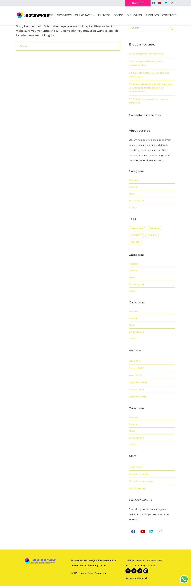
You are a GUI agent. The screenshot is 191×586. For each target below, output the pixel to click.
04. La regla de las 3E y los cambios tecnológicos (149, 74)
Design (155, 228)
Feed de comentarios (141, 481)
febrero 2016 (136, 389)
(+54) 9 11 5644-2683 (149, 560)
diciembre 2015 (138, 396)
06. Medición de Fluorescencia (146, 53)
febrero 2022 (136, 368)
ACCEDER (138, 3)
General (133, 186)
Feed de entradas (139, 474)
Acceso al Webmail (136, 578)
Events (136, 235)
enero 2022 (135, 375)
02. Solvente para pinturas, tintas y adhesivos (148, 101)
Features (134, 180)
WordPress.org (137, 488)
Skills (152, 235)
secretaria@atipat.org (145, 565)
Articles (137, 228)
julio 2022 (134, 361)
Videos (133, 207)
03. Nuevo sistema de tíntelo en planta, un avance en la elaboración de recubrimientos (151, 88)
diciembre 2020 (138, 382)
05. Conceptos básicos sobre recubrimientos (145, 63)
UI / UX (135, 242)
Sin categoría (136, 200)
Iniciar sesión (136, 467)
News (132, 193)
